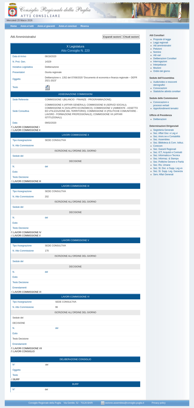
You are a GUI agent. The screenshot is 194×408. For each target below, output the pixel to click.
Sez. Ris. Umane (161, 165)
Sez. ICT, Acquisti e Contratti (167, 152)
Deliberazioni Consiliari (164, 58)
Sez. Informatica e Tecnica (166, 155)
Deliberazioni (159, 119)
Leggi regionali (160, 42)
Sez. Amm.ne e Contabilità (166, 136)
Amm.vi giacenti (46, 26)
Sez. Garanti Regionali (164, 149)
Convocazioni (160, 88)
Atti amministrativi (162, 45)
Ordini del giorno (161, 71)
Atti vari (157, 55)
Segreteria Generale (163, 130)
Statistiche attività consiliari (166, 91)
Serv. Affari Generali (163, 174)
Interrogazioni (160, 61)
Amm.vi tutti (27, 26)
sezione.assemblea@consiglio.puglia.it (123, 403)
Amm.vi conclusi (68, 26)
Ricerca (85, 26)
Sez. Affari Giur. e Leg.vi (165, 133)
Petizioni (157, 48)
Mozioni (157, 68)
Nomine (157, 52)
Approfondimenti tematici (165, 108)
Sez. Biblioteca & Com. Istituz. (168, 142)
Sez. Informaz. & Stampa (165, 158)
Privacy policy (158, 403)
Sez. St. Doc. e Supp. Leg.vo (167, 168)
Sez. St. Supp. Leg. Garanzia (168, 171)
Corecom (158, 146)
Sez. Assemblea (161, 139)
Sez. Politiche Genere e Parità (168, 161)
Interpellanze (159, 64)
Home (13, 26)
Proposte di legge (162, 39)
